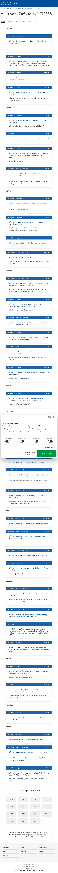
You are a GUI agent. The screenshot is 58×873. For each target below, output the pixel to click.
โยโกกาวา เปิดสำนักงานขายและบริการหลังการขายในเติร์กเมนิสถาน (28, 205)
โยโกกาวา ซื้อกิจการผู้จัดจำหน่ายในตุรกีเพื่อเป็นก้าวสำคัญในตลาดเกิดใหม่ (27, 42)
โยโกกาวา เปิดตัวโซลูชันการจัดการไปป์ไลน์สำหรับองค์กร (26, 462)
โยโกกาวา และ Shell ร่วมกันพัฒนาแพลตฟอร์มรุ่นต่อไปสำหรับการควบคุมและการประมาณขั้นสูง (28, 476)
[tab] (3, 22)
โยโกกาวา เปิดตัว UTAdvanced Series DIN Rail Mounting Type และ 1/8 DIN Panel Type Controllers (27, 616)
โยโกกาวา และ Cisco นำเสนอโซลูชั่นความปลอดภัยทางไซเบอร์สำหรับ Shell (28, 719)
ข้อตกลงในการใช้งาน (29, 864)
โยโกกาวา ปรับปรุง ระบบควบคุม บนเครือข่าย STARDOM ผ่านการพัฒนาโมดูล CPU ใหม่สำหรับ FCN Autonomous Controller (28, 155)
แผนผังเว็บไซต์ (29, 868)
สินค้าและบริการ (43, 847)
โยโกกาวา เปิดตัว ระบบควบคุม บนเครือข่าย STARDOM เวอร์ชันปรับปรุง (26, 497)
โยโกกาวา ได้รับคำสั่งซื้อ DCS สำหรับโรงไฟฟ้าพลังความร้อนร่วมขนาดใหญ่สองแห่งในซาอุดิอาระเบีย (27, 691)
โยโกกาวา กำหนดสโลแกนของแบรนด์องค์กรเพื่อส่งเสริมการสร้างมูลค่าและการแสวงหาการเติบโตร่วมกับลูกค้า (27, 399)
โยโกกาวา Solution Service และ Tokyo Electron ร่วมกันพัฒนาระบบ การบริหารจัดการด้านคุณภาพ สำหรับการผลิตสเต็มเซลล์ (28, 650)
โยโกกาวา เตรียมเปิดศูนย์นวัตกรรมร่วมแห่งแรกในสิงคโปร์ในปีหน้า (28, 140)
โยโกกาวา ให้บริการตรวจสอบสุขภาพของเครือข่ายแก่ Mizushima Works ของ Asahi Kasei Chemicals (25, 305)
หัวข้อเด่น (23, 851)
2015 (34, 8)
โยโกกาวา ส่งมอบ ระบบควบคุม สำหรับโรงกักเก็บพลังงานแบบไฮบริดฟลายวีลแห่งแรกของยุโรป (28, 79)
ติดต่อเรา (5, 855)
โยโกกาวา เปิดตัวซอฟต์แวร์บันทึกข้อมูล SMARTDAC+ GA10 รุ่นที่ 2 (28, 753)
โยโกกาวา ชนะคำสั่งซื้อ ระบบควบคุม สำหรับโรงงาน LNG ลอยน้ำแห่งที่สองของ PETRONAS (28, 672)
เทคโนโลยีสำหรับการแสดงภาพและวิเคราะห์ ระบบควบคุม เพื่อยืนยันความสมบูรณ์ (28, 353)
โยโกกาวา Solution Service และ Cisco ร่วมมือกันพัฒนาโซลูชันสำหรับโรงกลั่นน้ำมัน (28, 223)
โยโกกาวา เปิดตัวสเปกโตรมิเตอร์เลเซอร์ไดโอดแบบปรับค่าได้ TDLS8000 (28, 595)
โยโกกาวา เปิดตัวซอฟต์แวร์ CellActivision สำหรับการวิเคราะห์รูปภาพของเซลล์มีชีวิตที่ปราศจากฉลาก (28, 284)
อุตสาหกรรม (6, 847)
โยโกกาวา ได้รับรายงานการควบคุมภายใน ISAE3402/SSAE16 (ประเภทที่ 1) (28, 121)
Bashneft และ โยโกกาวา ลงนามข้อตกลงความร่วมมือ (26, 740)
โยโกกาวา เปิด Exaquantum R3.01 (19, 257)
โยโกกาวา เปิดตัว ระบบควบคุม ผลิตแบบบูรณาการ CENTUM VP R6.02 (28, 93)
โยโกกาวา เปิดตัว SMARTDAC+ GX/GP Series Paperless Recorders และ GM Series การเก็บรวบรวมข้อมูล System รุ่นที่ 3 (28, 176)
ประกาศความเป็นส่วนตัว (29, 866)
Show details (49, 447)
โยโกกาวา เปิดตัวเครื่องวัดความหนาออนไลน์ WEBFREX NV (27, 556)
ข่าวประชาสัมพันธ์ (27, 8)
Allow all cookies (47, 453)
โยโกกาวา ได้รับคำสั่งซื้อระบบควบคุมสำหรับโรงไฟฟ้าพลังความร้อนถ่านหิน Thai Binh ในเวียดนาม (28, 774)
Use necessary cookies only (28, 453)
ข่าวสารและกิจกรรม (15, 8)
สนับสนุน (41, 851)
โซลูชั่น (23, 847)
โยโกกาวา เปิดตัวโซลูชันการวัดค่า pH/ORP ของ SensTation (28, 524)
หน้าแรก (6, 8)
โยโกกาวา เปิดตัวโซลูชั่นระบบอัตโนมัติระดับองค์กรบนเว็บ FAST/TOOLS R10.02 (27, 537)
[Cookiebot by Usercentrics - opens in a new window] (49, 417)
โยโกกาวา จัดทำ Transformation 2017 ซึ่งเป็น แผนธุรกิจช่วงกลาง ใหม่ (28, 569)
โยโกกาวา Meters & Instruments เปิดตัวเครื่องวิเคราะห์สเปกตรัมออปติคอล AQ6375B (27, 324)
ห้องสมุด (5, 851)
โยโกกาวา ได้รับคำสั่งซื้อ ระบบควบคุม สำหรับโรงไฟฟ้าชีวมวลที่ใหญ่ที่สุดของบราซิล (28, 374)
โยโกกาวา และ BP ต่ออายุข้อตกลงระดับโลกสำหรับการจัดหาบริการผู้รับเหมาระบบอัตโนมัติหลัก (28, 338)
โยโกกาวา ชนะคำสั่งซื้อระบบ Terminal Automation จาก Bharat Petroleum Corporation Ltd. (27, 244)
